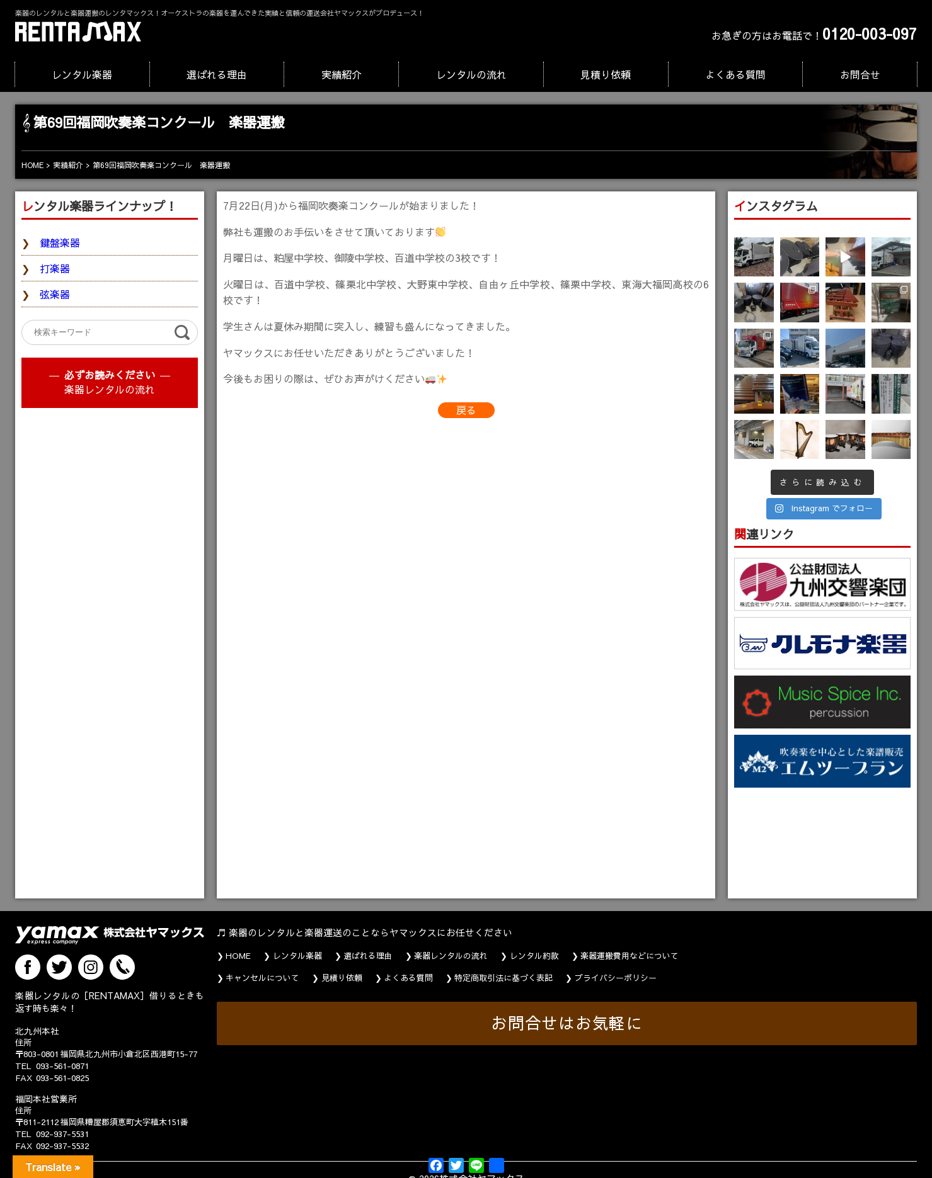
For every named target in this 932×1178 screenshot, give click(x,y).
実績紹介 (341, 74)
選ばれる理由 (217, 74)
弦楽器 (55, 294)
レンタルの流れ (471, 74)
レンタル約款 (534, 955)
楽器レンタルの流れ (109, 389)
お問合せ (860, 74)
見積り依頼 (605, 74)
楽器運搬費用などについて (629, 955)
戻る (466, 410)
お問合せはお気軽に (567, 1023)
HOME (238, 955)
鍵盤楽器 (60, 242)
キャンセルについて (262, 977)
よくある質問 (735, 74)
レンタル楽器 (82, 74)
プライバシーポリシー (616, 977)
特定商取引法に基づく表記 (503, 977)
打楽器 (55, 268)
